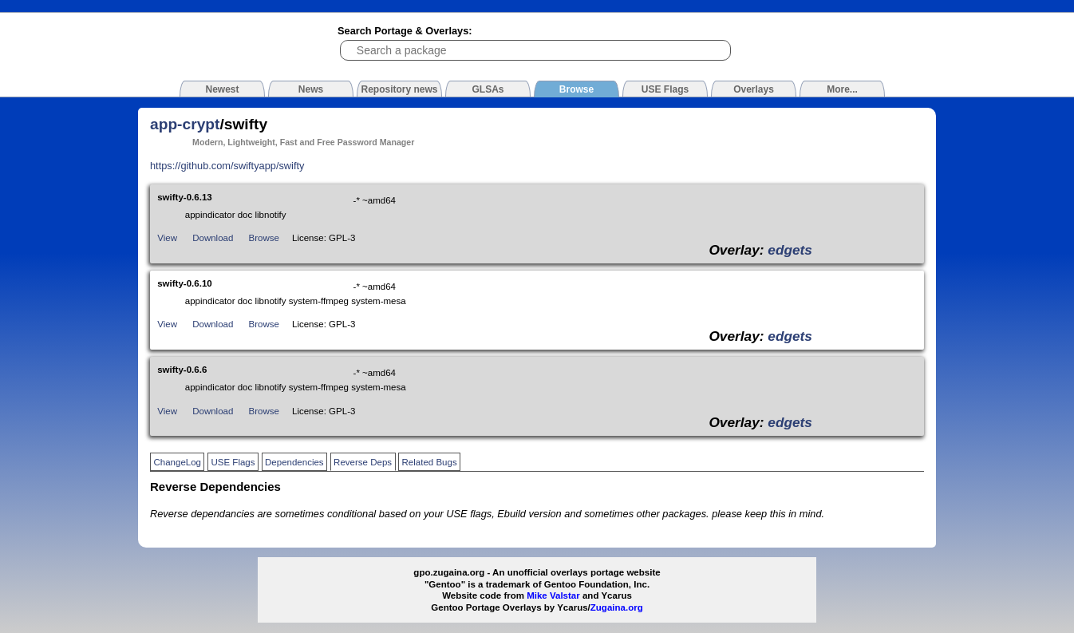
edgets (790, 250)
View (167, 238)
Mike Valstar (553, 595)
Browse (264, 238)
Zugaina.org (616, 607)
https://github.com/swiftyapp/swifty (227, 166)
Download (212, 238)
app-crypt (184, 124)
